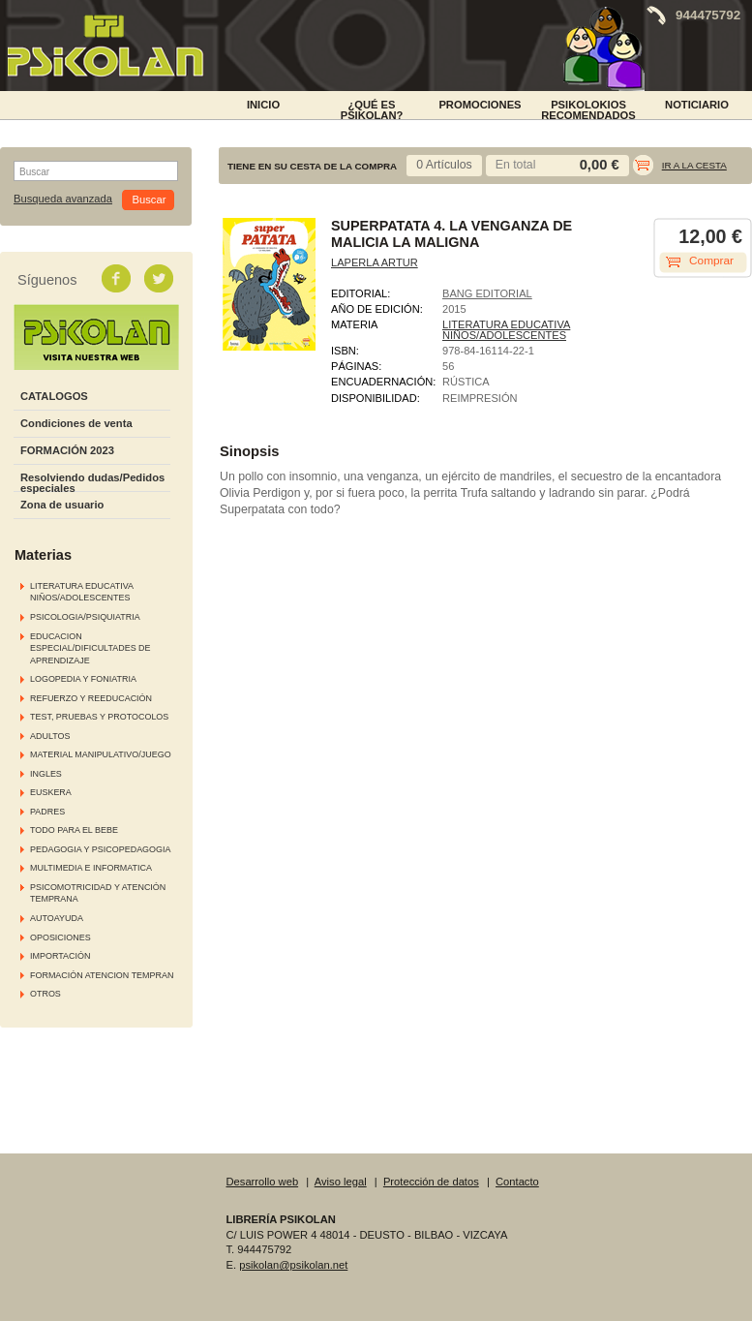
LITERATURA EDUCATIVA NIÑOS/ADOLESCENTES (506, 330)
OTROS (45, 993)
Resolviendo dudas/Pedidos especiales (92, 483)
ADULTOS (50, 736)
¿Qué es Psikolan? (372, 108)
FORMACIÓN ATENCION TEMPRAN (101, 975)
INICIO (263, 104)
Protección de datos (431, 1181)
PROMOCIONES (479, 104)
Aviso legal (341, 1181)
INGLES (46, 774)
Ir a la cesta (694, 165)
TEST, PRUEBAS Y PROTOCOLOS (99, 717)
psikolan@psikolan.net (293, 1265)
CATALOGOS (54, 396)
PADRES (47, 811)
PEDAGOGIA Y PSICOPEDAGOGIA (100, 849)
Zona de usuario (62, 504)
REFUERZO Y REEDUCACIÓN (91, 698)
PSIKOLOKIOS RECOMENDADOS (588, 108)
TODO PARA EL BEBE (74, 830)
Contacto (517, 1181)
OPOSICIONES (60, 937)
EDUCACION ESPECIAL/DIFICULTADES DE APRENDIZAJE (90, 648)
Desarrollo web (262, 1181)
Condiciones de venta (76, 423)
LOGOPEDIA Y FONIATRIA (83, 679)
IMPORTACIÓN (60, 956)
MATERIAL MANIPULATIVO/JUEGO (100, 754)
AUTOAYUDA (56, 918)
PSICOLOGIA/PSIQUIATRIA (85, 617)
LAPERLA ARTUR (374, 262)
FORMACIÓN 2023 (67, 450)
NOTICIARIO (697, 104)
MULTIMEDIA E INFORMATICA (91, 868)
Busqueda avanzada (63, 199)
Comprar (711, 260)
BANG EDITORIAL (487, 293)
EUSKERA (51, 792)
